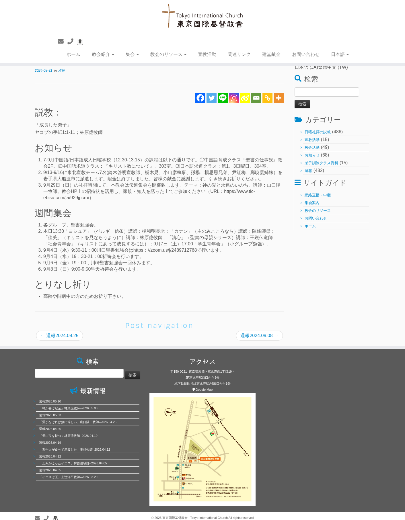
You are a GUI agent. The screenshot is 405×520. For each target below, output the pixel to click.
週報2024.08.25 (59, 335)
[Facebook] (200, 98)
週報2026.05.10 (50, 401)
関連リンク (239, 54)
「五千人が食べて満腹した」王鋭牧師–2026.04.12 (74, 449)
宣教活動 (207, 54)
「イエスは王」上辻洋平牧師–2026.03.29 (68, 477)
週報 (61, 71)
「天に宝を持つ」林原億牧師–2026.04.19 (68, 435)
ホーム (73, 54)
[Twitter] (212, 98)
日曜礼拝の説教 (318, 132)
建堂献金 (271, 54)
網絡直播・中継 (318, 195)
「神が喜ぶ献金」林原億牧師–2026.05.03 (68, 408)
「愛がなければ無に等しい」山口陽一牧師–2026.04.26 (77, 422)
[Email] (256, 98)
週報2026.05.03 (50, 415)
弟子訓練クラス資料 (321, 163)
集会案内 (312, 203)
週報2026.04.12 (50, 456)
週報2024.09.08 (259, 335)
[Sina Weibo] (245, 98)
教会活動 (312, 147)
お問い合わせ (306, 54)
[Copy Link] (267, 98)
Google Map (202, 389)
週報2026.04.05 (50, 470)
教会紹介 (103, 54)
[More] (279, 98)
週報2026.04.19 (50, 442)
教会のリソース (168, 54)
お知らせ (312, 155)
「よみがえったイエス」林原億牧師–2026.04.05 (73, 463)
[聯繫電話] (72, 41)
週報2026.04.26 (50, 429)
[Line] (223, 98)
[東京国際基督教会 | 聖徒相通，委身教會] (202, 16)
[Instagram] (234, 98)
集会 (132, 54)
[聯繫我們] (62, 41)
